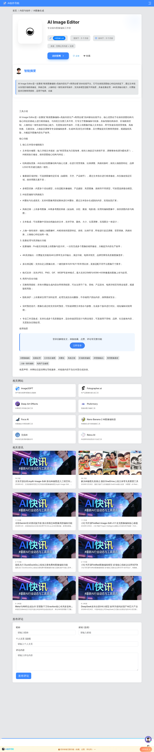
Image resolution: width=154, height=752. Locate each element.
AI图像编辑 (25, 358)
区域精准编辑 (84, 358)
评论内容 (20, 650)
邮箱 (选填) (84, 628)
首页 (15, 10)
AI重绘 (61, 358)
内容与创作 (25, 10)
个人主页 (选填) (23, 639)
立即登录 (77, 346)
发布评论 (23, 676)
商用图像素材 (112, 358)
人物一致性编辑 (27, 364)
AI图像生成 (38, 10)
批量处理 (37, 358)
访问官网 (58, 55)
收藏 (88, 56)
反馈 (76, 55)
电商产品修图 (42, 364)
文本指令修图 (49, 358)
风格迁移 (71, 358)
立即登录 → (146, 750)
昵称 (18, 628)
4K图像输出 (98, 358)
